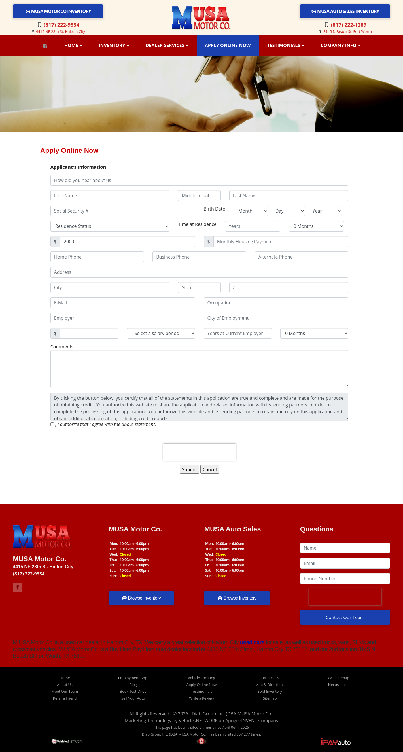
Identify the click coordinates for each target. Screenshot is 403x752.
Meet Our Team (65, 691)
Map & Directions (270, 684)
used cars (251, 642)
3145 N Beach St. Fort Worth (347, 31)
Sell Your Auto (133, 698)
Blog (133, 684)
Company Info (340, 45)
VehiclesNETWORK (198, 720)
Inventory (114, 45)
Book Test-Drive (133, 691)
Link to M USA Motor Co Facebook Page (17, 587)
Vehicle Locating (201, 677)
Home (73, 45)
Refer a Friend (65, 698)
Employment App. (133, 677)
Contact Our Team (345, 617)
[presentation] (199, 452)
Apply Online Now (228, 45)
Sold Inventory (270, 691)
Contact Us (270, 677)
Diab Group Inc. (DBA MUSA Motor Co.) (233, 714)
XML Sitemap (338, 677)
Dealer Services (167, 45)
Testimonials (285, 45)
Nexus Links (338, 684)
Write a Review (201, 698)
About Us (65, 684)
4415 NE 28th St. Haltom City (60, 31)
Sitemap (270, 698)
